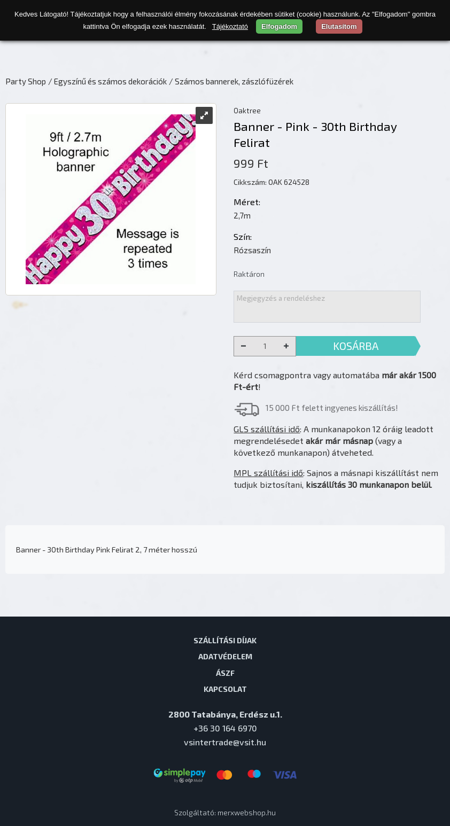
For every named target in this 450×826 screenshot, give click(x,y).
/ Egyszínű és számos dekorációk (107, 81)
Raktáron (249, 273)
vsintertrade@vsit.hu (225, 742)
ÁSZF (225, 672)
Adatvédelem (225, 656)
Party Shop (25, 81)
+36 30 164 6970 (225, 728)
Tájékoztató (230, 26)
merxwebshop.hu (247, 812)
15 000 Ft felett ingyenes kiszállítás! (332, 407)
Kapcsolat (225, 688)
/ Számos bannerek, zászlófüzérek (231, 81)
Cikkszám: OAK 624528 (271, 181)
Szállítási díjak (225, 640)
